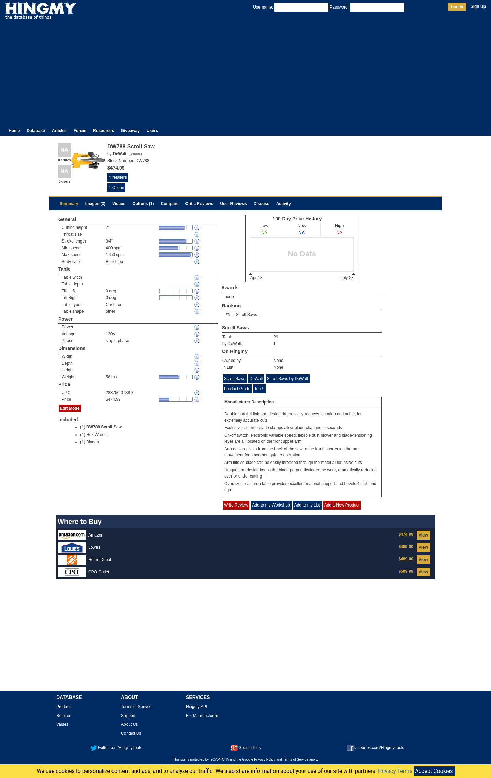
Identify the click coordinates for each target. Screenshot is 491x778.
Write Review (236, 505)
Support (128, 715)
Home (14, 130)
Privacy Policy (264, 759)
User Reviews (233, 203)
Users (152, 130)
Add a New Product (341, 505)
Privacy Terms (395, 771)
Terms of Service (295, 759)
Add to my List (307, 505)
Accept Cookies (434, 771)
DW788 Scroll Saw (104, 427)
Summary (69, 203)
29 (275, 337)
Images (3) (95, 203)
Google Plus (246, 747)
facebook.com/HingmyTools (375, 747)
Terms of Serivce (136, 706)
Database (36, 130)
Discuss (261, 203)
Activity (283, 203)
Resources (103, 130)
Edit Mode (69, 408)
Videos (118, 203)
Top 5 (259, 388)
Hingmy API (196, 706)
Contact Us (131, 733)
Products (64, 706)
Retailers (64, 715)
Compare (170, 203)
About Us (129, 724)
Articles (59, 130)
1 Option (116, 187)
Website (135, 154)
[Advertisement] (245, 71)
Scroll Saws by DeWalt (287, 378)
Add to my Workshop (271, 505)
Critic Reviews (199, 203)
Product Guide (237, 388)
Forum (80, 130)
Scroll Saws (246, 314)
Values (62, 724)
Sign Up (478, 6)
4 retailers (118, 177)
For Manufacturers (202, 715)
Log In (457, 6)
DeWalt (256, 378)
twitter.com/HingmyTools (116, 747)
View (423, 535)
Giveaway (130, 130)
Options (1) (143, 203)
